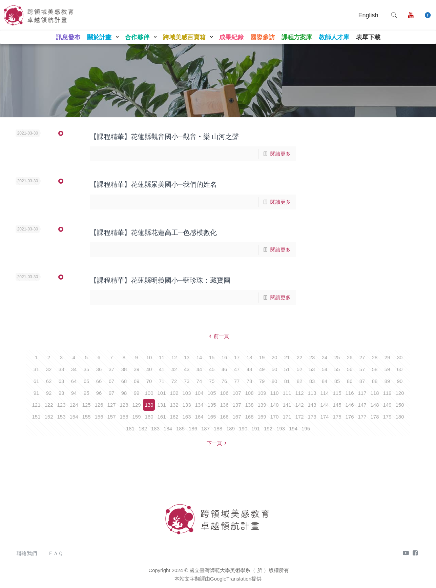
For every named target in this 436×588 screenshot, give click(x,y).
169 (261, 417)
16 (224, 357)
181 (130, 428)
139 (261, 405)
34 (74, 369)
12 (174, 357)
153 (61, 417)
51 (287, 369)
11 (162, 357)
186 (193, 428)
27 (362, 357)
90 (400, 381)
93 (61, 393)
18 (249, 357)
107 (236, 393)
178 (374, 417)
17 (237, 357)
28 (375, 357)
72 (174, 381)
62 (49, 381)
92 (49, 393)
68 (124, 381)
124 (73, 405)
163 (186, 417)
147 (362, 405)
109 (261, 393)
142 (299, 405)
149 (387, 405)
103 (186, 393)
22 (300, 357)
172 (299, 417)
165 (211, 417)
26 (350, 357)
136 (224, 405)
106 (224, 393)
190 (243, 428)
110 (274, 393)
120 (399, 393)
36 (99, 369)
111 (287, 393)
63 (61, 381)
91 (36, 393)
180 (399, 417)
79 (262, 381)
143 (312, 405)
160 (149, 417)
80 (274, 381)
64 (74, 381)
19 (262, 357)
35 (86, 369)
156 (99, 417)
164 (199, 417)
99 (137, 393)
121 (36, 405)
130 (149, 405)
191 (255, 428)
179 (387, 417)
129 (136, 405)
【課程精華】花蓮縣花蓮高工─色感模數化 (153, 232)
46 (224, 369)
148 (374, 405)
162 (174, 417)
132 (174, 405)
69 (137, 381)
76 (224, 381)
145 (337, 405)
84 (325, 381)
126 (99, 405)
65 (86, 381)
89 (387, 381)
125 (86, 405)
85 (337, 381)
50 (274, 369)
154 (73, 417)
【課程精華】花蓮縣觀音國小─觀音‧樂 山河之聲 (164, 136)
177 (362, 417)
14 (199, 357)
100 (149, 393)
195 (306, 428)
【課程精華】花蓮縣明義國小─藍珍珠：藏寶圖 (160, 280)
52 (300, 369)
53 (312, 369)
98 (124, 393)
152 (48, 417)
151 (36, 417)
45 (212, 369)
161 (161, 417)
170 (274, 417)
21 (287, 357)
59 (387, 369)
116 (349, 393)
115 (337, 393)
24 (325, 357)
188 (218, 428)
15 (212, 357)
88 (375, 381)
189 (230, 428)
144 (324, 405)
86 (350, 381)
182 (143, 428)
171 (287, 417)
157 (111, 417)
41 (162, 369)
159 (136, 417)
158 (124, 417)
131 (161, 405)
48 (249, 369)
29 (387, 357)
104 (199, 393)
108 (249, 393)
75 (212, 381)
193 (280, 428)
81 (287, 381)
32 (49, 369)
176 (349, 417)
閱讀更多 (280, 154)
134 (199, 405)
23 (312, 357)
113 (312, 393)
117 (362, 393)
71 (162, 381)
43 (187, 369)
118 (374, 393)
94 (74, 393)
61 (36, 381)
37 (112, 369)
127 (111, 405)
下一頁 (218, 443)
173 (312, 417)
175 (337, 417)
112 (299, 393)
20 (274, 357)
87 (362, 381)
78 (249, 381)
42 (174, 369)
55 (337, 369)
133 (186, 405)
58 (375, 369)
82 (300, 381)
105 (211, 393)
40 (149, 369)
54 (325, 369)
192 (268, 428)
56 (350, 369)
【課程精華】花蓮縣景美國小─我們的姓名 (153, 184)
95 (86, 393)
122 (48, 405)
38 (124, 369)
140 (274, 405)
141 (287, 405)
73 (187, 381)
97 (112, 393)
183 (155, 428)
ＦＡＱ (55, 553)
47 (237, 369)
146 (349, 405)
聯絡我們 (27, 553)
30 (400, 357)
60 (400, 369)
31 (36, 369)
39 (137, 369)
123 (61, 405)
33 (61, 369)
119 (387, 393)
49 (262, 369)
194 (293, 428)
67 (112, 381)
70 (149, 381)
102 (174, 393)
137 (236, 405)
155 (86, 417)
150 (399, 405)
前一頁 (218, 336)
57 (362, 369)
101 (161, 393)
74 (199, 381)
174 (324, 417)
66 (99, 381)
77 (237, 381)
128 (124, 405)
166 (224, 417)
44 (199, 369)
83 (312, 381)
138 (249, 405)
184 (168, 428)
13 (187, 357)
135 (211, 405)
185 (180, 428)
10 (149, 357)
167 (236, 417)
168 (249, 417)
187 (205, 428)
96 (99, 393)
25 (337, 357)
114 (324, 393)
